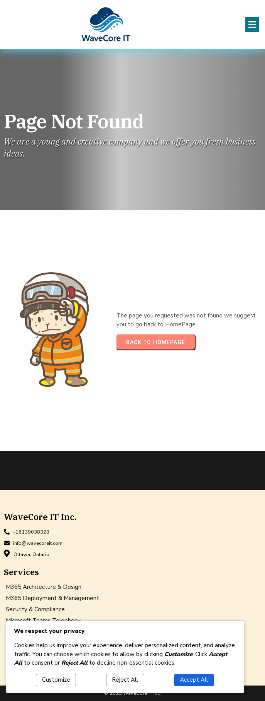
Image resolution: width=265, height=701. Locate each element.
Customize (56, 680)
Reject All (125, 680)
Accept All (194, 680)
